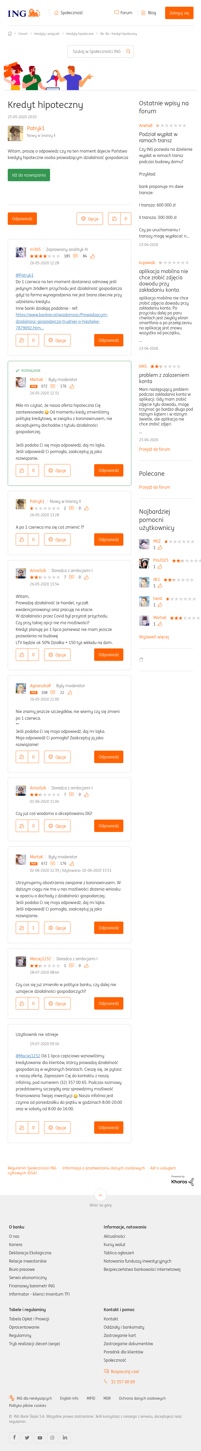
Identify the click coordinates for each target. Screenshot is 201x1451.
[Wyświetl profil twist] (159, 598)
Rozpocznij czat (125, 1371)
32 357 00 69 (123, 1381)
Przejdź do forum (154, 449)
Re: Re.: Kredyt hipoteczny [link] (118, 34)
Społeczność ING (10, 33)
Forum (126, 12)
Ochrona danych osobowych (142, 1398)
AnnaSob (38, 570)
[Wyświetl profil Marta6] (161, 617)
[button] (114, 218)
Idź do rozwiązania (29, 175)
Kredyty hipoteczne (80, 34)
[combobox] (100, 51)
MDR (107, 1398)
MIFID (91, 1398)
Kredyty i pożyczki (47, 34)
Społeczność (72, 12)
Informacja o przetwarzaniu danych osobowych (103, 1167)
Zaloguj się (179, 12)
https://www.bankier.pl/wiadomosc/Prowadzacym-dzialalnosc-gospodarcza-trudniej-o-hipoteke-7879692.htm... (62, 321)
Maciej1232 (40, 958)
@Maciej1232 (28, 1055)
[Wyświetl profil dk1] (158, 579)
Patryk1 (36, 128)
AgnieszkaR (40, 685)
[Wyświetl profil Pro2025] (162, 560)
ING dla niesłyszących (34, 1398)
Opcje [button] (93, 218)
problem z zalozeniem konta (164, 378)
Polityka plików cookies (27, 1405)
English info (69, 1398)
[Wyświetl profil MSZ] (158, 541)
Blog (152, 12)
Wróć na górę (101, 1205)
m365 (35, 249)
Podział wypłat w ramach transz (158, 137)
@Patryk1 (25, 275)
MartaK (36, 379)
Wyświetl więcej (154, 636)
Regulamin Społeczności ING (32, 1167)
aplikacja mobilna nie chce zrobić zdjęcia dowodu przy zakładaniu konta (163, 280)
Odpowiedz (22, 218)
